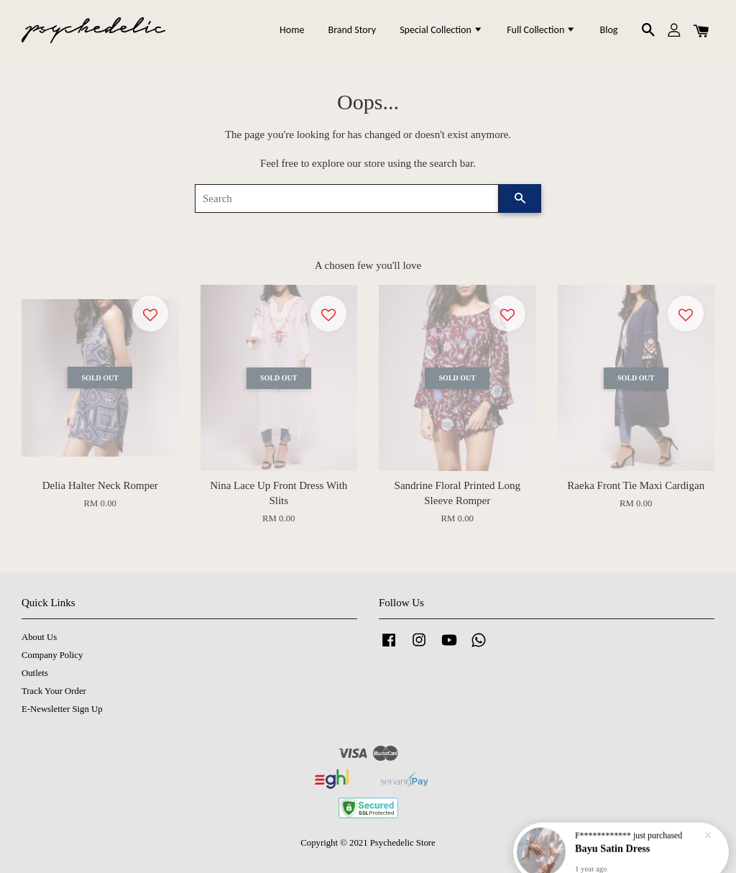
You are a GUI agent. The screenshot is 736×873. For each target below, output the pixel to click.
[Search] (347, 198)
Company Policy (52, 655)
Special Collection (441, 30)
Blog (609, 30)
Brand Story (352, 30)
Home (292, 30)
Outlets (35, 673)
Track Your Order (54, 691)
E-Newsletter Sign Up (62, 709)
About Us (39, 637)
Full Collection (541, 30)
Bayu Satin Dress (612, 843)
